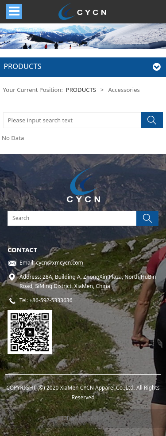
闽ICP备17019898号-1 (83, 418)
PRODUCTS (81, 90)
